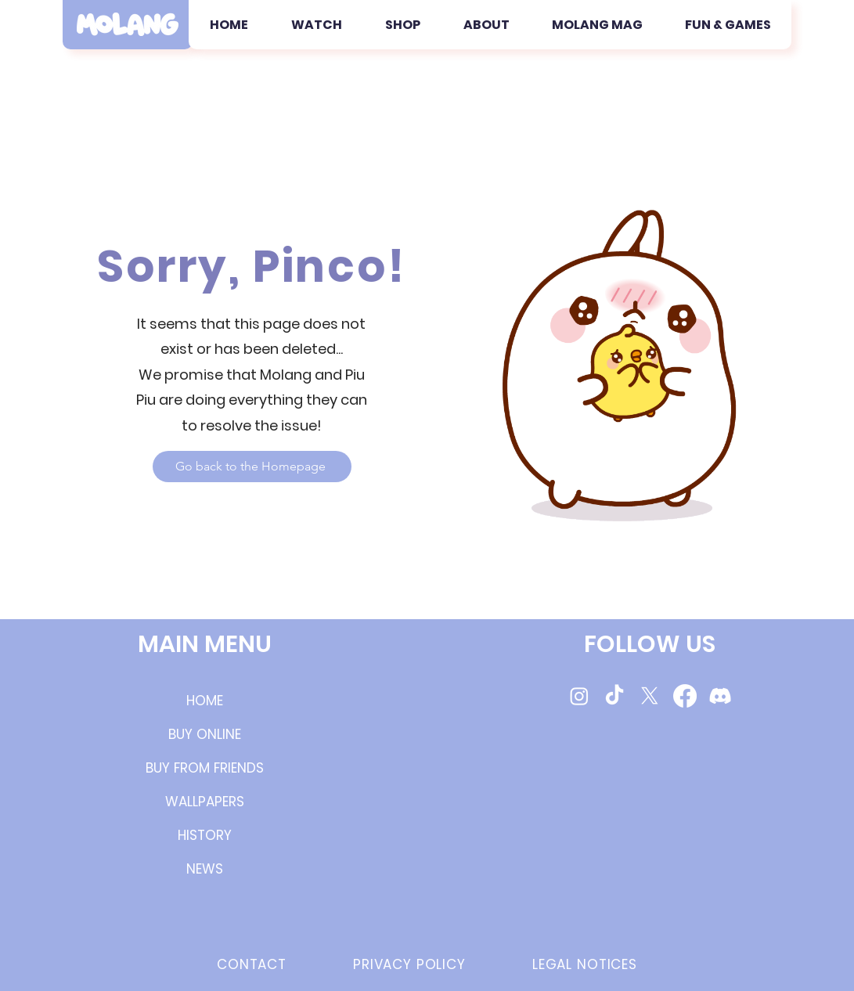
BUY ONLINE (204, 734)
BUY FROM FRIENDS (205, 768)
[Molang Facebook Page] (685, 696)
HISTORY (205, 835)
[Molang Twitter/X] (649, 696)
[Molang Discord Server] (720, 696)
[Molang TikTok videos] (614, 696)
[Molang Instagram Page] (579, 696)
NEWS (204, 868)
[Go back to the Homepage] (252, 466)
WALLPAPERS (204, 801)
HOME (204, 700)
